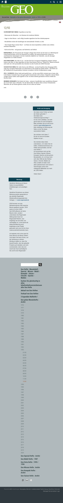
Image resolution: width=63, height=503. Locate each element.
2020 (22, 453)
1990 (22, 342)
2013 (22, 434)
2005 (22, 413)
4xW (11, 489)
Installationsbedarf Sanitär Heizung (39, 489)
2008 (22, 421)
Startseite (13, 17)
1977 (22, 308)
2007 (22, 418)
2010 (22, 426)
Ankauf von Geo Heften (29, 290)
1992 (22, 347)
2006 (22, 416)
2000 (22, 400)
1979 (22, 313)
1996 (22, 389)
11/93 (24, 379)
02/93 (24, 355)
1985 (22, 329)
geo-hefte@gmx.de (45, 125)
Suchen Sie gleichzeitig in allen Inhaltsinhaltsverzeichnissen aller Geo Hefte (31, 284)
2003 (22, 408)
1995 (22, 387)
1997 (22, 392)
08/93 (24, 371)
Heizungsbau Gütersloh (25, 489)
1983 (22, 323)
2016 (22, 442)
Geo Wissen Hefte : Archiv (30, 467)
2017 (22, 445)
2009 (22, 424)
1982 (22, 321)
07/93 (24, 368)
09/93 (24, 373)
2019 (22, 450)
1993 (38, 17)
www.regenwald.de (23, 200)
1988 (22, 336)
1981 (22, 318)
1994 (22, 384)
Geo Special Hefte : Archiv (30, 456)
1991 (22, 344)
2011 (22, 429)
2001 (22, 403)
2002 (22, 405)
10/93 (24, 376)
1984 (22, 326)
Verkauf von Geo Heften (29, 294)
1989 (22, 339)
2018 (22, 447)
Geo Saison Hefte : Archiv (30, 476)
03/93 (24, 358)
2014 (22, 437)
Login (58, 491)
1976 (22, 305)
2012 (22, 432)
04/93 (24, 360)
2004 (22, 411)
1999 (22, 397)
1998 (22, 395)
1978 (22, 310)
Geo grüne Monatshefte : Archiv (26, 17)
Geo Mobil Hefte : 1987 (29, 459)
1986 (22, 331)
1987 (22, 334)
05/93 (24, 363)
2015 (22, 439)
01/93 (24, 352)
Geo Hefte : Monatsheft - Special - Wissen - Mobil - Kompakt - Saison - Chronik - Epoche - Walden (30, 273)
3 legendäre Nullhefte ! (29, 297)
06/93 (24, 365)
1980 (22, 315)
